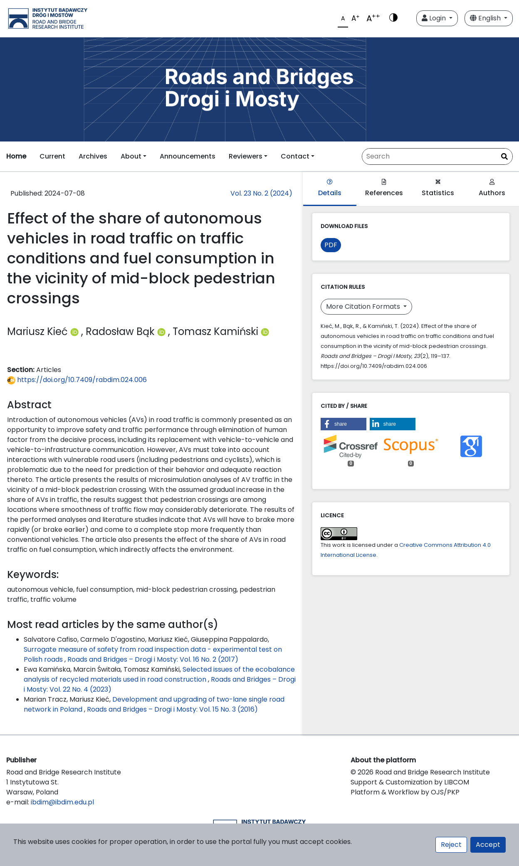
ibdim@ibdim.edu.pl (62, 802)
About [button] (131, 156)
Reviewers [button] (245, 156)
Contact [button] (295, 156)
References (384, 188)
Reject (451, 844)
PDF (330, 245)
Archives (93, 156)
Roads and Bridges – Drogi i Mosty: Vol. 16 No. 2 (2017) (152, 659)
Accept (488, 844)
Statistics (438, 188)
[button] (343, 424)
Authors (492, 188)
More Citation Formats (364, 306)
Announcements (187, 156)
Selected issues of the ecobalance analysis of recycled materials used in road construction (159, 674)
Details (329, 188)
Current (52, 156)
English (486, 18)
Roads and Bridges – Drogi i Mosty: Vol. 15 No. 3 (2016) (172, 709)
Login (434, 18)
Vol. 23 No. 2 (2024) (261, 193)
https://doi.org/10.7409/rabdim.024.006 (77, 380)
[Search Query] (437, 156)
